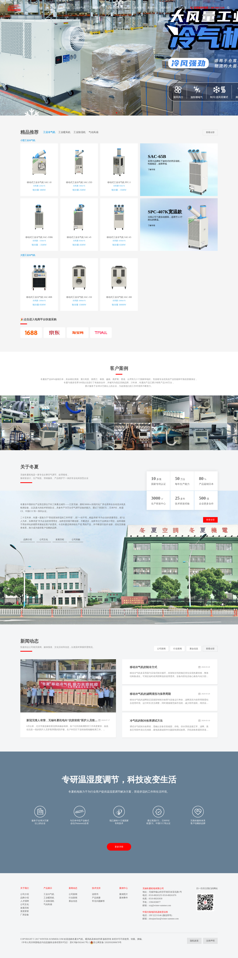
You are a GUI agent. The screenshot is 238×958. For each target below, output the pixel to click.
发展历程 (60, 539)
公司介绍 (24, 894)
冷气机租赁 (180, 7)
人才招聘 (24, 901)
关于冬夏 (51, 7)
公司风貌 (76, 539)
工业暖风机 (95, 7)
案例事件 (123, 898)
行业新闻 (177, 649)
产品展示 (48, 888)
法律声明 (210, 941)
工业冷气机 (79, 7)
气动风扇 (126, 7)
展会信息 (194, 649)
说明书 (95, 894)
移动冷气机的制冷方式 (143, 667)
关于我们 (24, 888)
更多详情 (119, 847)
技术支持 (139, 7)
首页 (40, 7)
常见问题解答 (98, 901)
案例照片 (123, 894)
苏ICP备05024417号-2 (80, 942)
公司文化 (43, 539)
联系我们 (166, 7)
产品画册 (96, 898)
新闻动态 (65, 7)
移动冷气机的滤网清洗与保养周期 (150, 693)
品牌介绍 (27, 539)
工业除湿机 (111, 7)
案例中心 (152, 7)
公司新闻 (161, 649)
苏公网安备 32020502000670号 (105, 942)
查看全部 (210, 132)
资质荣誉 (24, 911)
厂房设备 (24, 915)
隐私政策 (194, 941)
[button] (116, 112)
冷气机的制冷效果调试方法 (146, 720)
